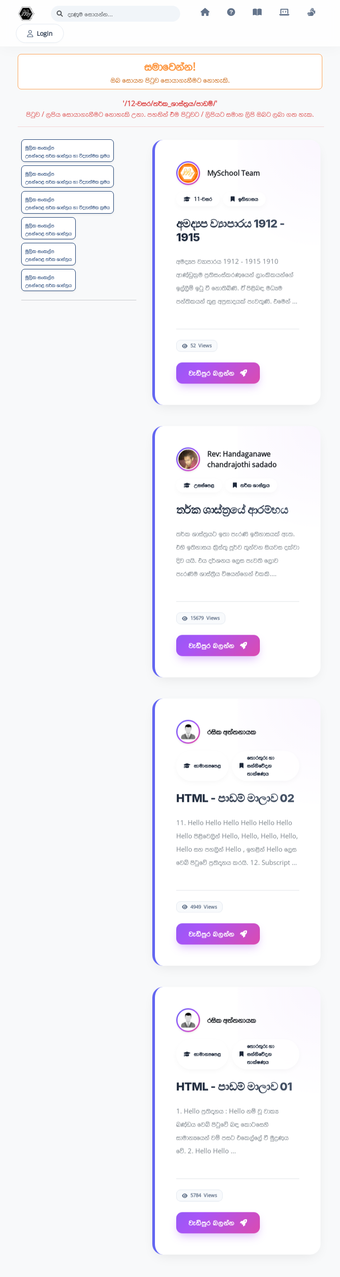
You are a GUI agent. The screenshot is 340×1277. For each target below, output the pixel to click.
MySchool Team (233, 173)
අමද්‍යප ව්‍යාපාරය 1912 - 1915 (230, 230)
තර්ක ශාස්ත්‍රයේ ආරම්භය (232, 510)
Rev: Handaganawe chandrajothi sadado (242, 459)
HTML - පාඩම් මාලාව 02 (235, 798)
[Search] (115, 13)
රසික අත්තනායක (231, 732)
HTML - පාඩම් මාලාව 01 (234, 1087)
